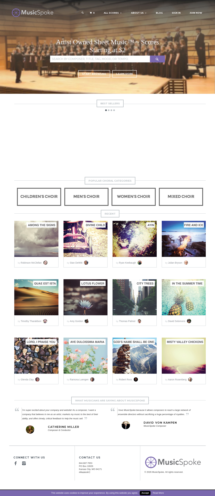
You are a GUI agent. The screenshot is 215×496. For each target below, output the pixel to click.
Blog (159, 12)
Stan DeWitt (79, 261)
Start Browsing (89, 74)
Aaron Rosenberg (180, 378)
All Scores (111, 12)
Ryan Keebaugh (130, 261)
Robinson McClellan (34, 261)
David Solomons (179, 319)
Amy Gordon (79, 319)
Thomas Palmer (130, 319)
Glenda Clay (30, 378)
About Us (137, 12)
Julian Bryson (178, 261)
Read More (158, 493)
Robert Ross (128, 378)
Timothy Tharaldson (34, 319)
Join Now (196, 12)
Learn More (129, 74)
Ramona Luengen (82, 378)
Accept (145, 493)
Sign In (176, 12)
